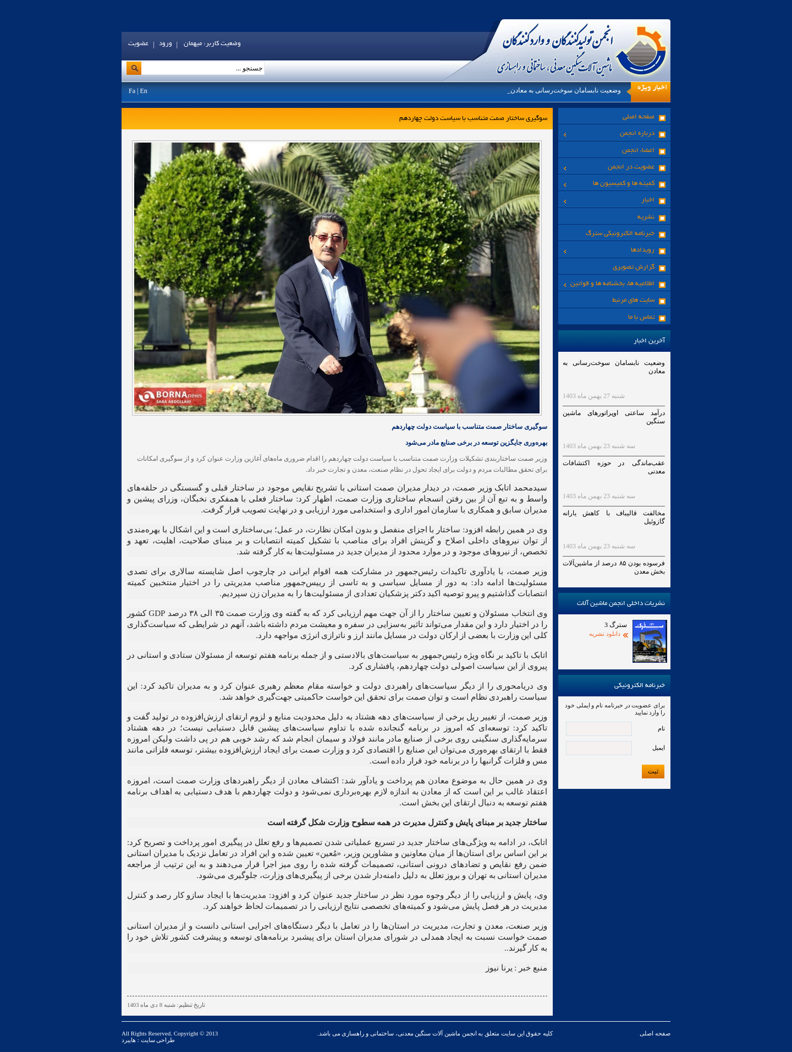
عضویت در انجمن (609, 167)
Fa (132, 91)
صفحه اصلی (638, 117)
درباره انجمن (609, 133)
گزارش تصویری (633, 267)
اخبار (609, 200)
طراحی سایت (157, 1040)
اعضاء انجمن (638, 150)
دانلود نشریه (604, 633)
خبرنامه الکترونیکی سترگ (620, 233)
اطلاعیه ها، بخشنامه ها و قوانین (609, 283)
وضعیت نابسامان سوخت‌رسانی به (574, 90)
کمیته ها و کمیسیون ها (609, 183)
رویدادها (609, 250)
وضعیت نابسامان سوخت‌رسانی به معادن (614, 367)
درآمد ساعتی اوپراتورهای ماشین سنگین (614, 417)
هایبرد (129, 1040)
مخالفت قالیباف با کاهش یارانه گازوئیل (614, 517)
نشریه (645, 217)
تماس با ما (641, 317)
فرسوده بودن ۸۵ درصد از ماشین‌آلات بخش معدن (614, 567)
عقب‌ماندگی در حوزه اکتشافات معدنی (614, 467)
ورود (165, 43)
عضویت (138, 43)
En (143, 91)
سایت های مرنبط (633, 300)
